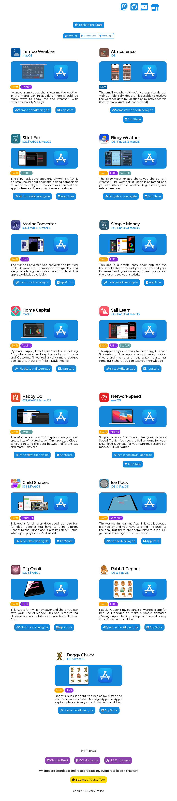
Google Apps (88, 35)
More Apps (105, 35)
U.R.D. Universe (118, 760)
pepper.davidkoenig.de (120, 627)
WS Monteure (87, 760)
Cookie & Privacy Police (88, 791)
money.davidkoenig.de (121, 282)
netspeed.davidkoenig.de (133, 455)
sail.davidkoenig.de (120, 368)
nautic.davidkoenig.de (32, 282)
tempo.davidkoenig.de (32, 110)
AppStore (65, 110)
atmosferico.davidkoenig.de (132, 110)
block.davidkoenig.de (32, 541)
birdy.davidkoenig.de (121, 196)
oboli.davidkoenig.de (32, 627)
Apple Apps (71, 35)
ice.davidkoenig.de (120, 541)
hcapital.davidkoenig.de (32, 368)
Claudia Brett (57, 760)
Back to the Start (88, 24)
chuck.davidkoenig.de (76, 710)
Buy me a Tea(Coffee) (88, 779)
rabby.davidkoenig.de (32, 455)
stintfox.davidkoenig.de (32, 196)
